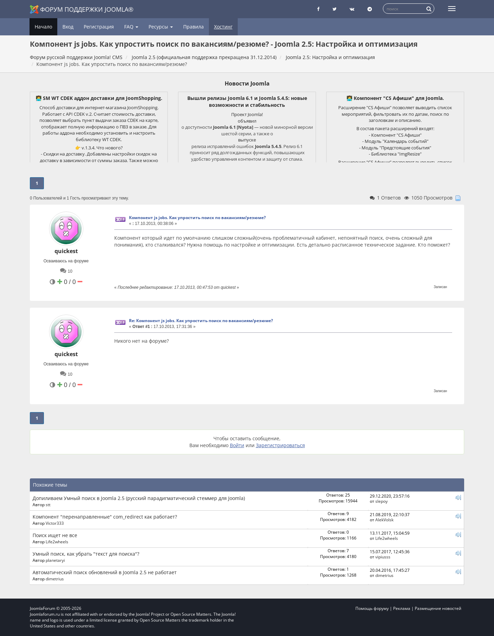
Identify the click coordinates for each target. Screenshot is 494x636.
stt (48, 504)
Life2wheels (57, 541)
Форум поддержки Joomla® (81, 9)
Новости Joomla (247, 83)
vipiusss (382, 556)
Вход (67, 26)
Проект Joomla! (247, 114)
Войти (237, 445)
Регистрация (99, 26)
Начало (43, 26)
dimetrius (55, 578)
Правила (193, 26)
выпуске (247, 140)
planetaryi (55, 560)
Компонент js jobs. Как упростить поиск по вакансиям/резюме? (197, 217)
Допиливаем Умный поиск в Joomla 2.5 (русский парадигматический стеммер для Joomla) (139, 498)
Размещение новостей (438, 608)
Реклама (401, 608)
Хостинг (223, 26)
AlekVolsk (384, 519)
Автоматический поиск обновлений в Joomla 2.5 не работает (105, 572)
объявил (247, 121)
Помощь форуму (372, 608)
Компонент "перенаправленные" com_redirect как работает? (105, 516)
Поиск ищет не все (55, 535)
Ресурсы (161, 26)
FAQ (131, 26)
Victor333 (55, 523)
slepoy (381, 501)
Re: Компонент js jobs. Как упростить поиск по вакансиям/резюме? (201, 320)
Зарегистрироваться (280, 445)
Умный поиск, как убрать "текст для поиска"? (86, 553)
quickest (66, 251)
